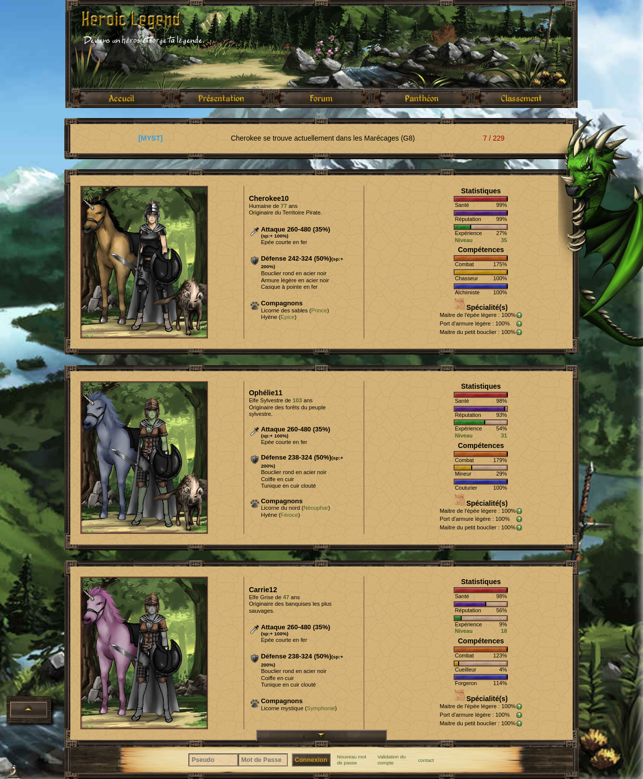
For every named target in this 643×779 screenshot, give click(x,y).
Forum (321, 97)
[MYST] (151, 138)
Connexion (311, 759)
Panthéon (422, 97)
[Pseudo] (213, 759)
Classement (521, 97)
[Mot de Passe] (263, 759)
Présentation (221, 97)
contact (426, 760)
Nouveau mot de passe (351, 759)
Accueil (121, 97)
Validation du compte (391, 759)
